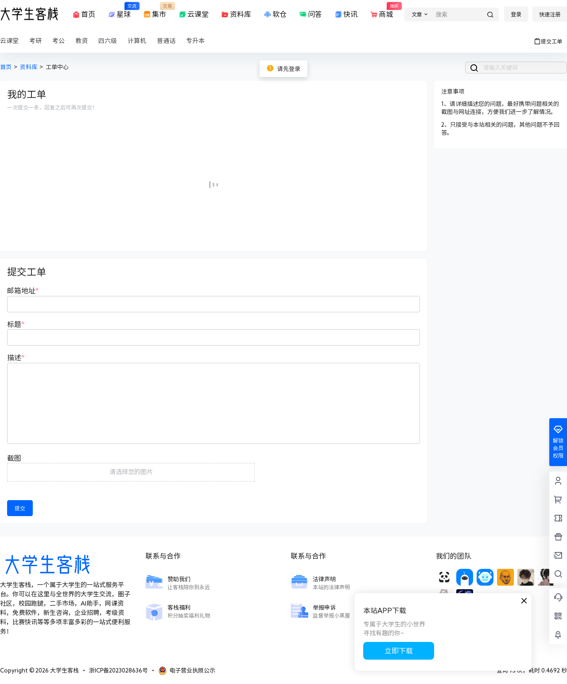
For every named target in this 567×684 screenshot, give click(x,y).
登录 (516, 14)
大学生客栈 (64, 670)
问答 (310, 14)
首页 (83, 14)
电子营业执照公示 (186, 670)
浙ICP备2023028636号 (118, 670)
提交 (20, 508)
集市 (154, 10)
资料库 (235, 14)
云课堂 (193, 14)
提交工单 (548, 41)
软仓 (275, 14)
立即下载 (398, 650)
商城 (381, 10)
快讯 (345, 14)
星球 (119, 10)
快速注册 (549, 14)
